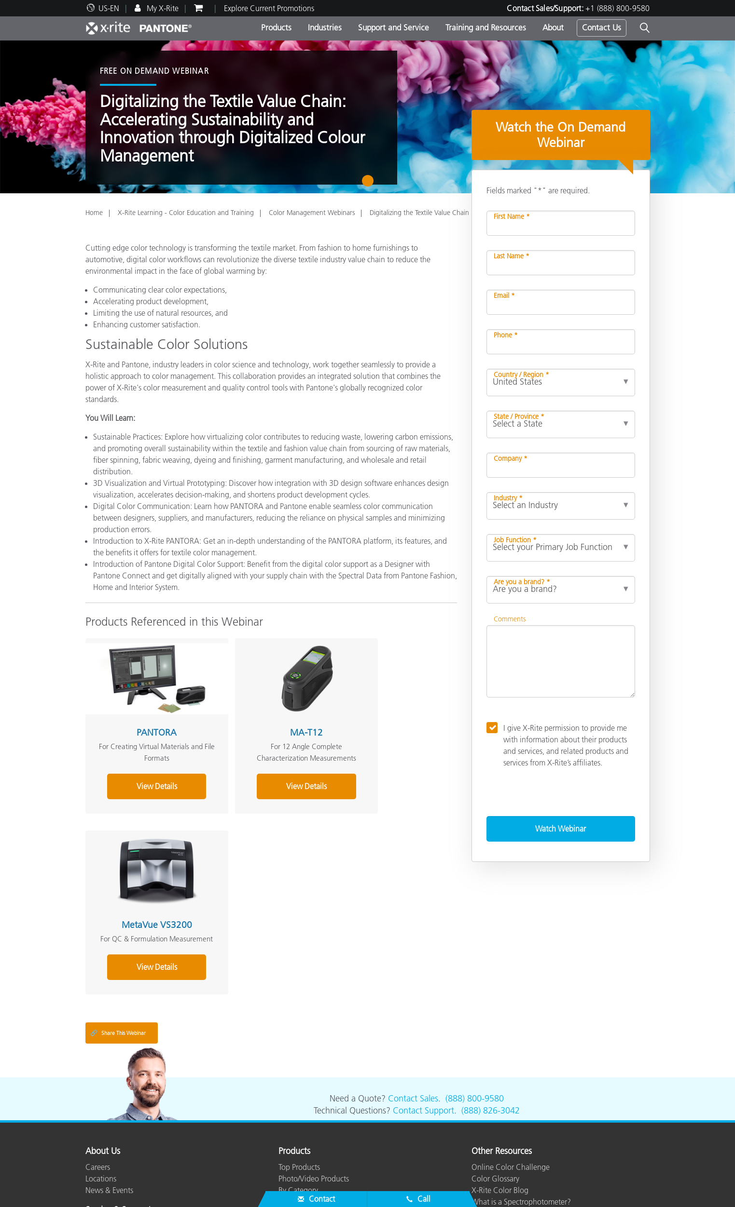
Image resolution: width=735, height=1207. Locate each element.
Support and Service (393, 27)
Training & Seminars (311, 1134)
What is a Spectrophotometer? (521, 1075)
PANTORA (143, 718)
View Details (143, 784)
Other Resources (502, 1025)
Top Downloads (110, 1122)
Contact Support (423, 984)
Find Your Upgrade (309, 1087)
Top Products (299, 1041)
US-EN (108, 8)
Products (276, 27)
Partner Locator (110, 1099)
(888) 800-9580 (474, 972)
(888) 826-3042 (490, 984)
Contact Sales (413, 972)
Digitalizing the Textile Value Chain (419, 212)
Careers (97, 1041)
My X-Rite (162, 8)
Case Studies (299, 1146)
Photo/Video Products (313, 1052)
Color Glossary (495, 1052)
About (553, 27)
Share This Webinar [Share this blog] (118, 906)
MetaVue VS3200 (388, 718)
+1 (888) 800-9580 (617, 8)
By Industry (296, 1075)
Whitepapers (299, 1169)
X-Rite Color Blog (500, 1064)
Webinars (293, 1122)
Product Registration (118, 1146)
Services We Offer (114, 1134)
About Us (102, 1025)
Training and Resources (485, 27)
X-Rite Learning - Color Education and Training (186, 212)
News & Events (109, 1064)
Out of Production (114, 1157)
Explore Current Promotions (269, 8)
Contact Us (601, 27)
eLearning (294, 1157)
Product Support (112, 1111)
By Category (298, 1064)
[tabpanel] (367, 116)
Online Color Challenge (511, 1041)
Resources (296, 1107)
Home (94, 212)
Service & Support (118, 1084)
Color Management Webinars (312, 212)
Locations (100, 1052)
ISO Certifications (113, 1169)
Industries (325, 27)
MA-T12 (265, 718)
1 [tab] (370, 184)
